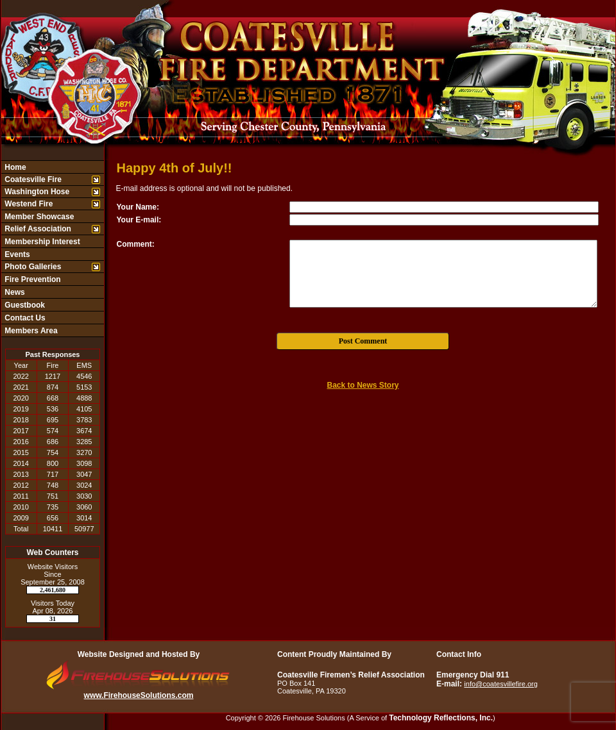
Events (16, 254)
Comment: (136, 244)
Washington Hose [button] (36, 191)
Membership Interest (41, 241)
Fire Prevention (32, 279)
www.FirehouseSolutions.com (139, 695)
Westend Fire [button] (28, 203)
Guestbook (24, 305)
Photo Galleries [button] (32, 266)
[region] (52, 248)
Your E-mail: (139, 219)
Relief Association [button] (37, 228)
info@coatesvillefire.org (501, 684)
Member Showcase (38, 216)
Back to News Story (362, 385)
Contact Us (24, 317)
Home (14, 167)
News (14, 292)
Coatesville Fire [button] (32, 179)
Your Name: (138, 207)
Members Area (30, 330)
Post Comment (363, 340)
